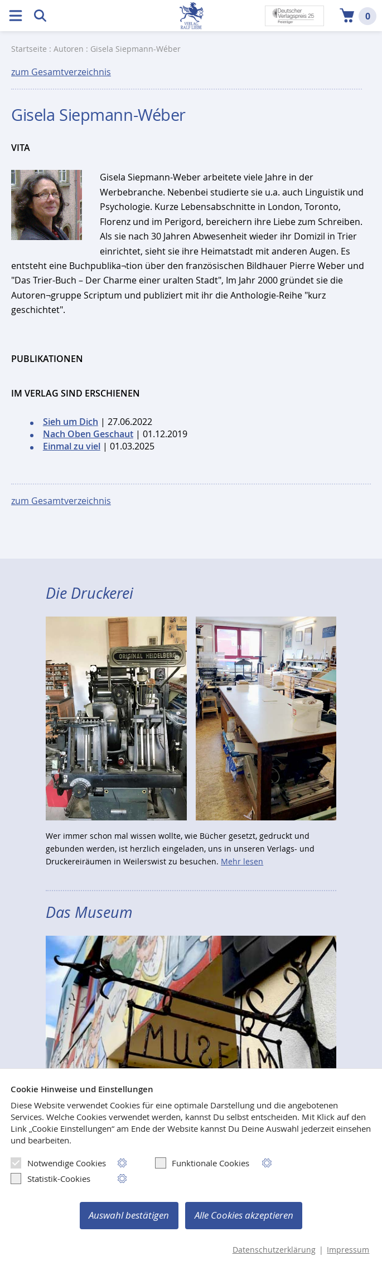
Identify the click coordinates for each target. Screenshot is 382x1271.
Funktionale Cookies (202, 1163)
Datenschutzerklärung (274, 1250)
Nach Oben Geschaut (88, 434)
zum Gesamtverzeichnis (61, 72)
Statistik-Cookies (50, 1178)
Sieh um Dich (70, 421)
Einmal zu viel (71, 446)
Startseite (29, 48)
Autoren (69, 48)
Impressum (348, 1250)
